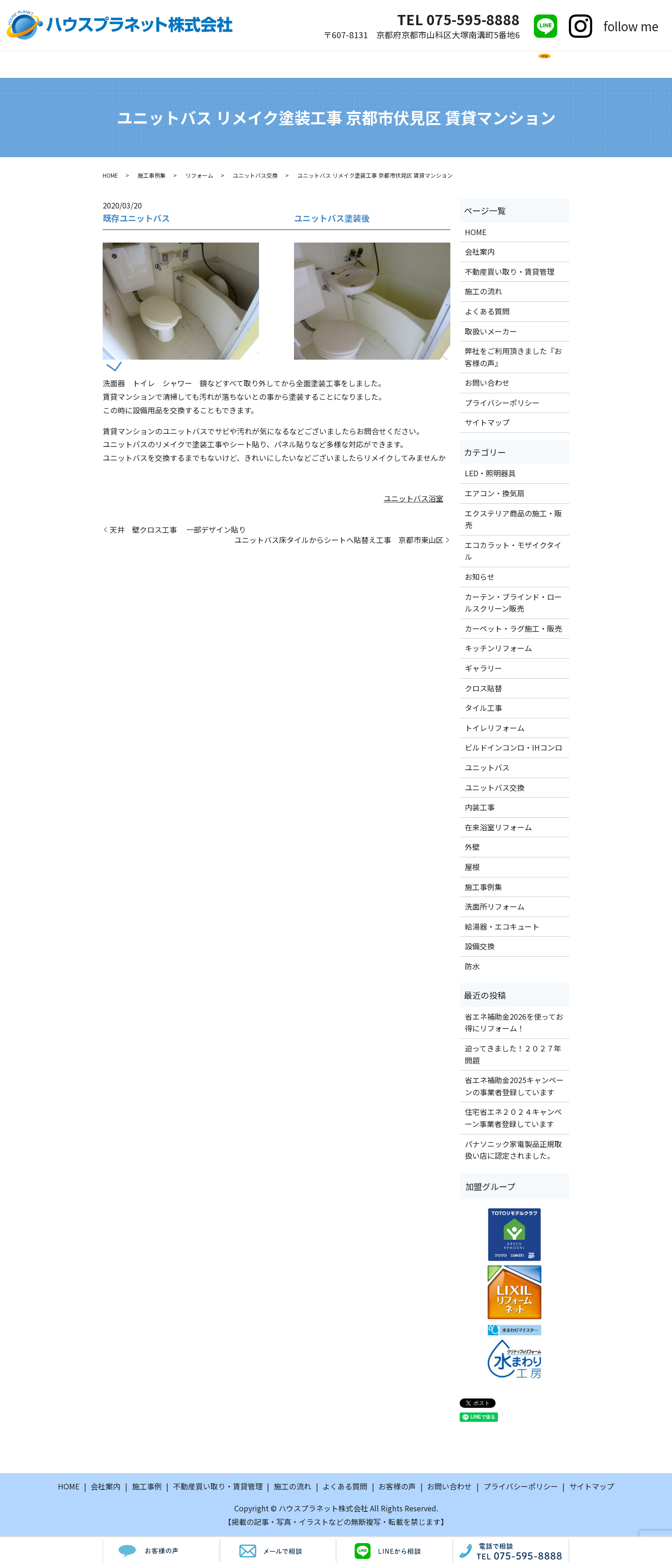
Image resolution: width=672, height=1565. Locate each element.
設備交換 (480, 947)
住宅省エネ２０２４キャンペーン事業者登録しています (513, 1119)
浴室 (435, 499)
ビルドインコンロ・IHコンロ (513, 748)
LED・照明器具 (490, 474)
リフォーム (199, 177)
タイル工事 (483, 709)
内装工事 (480, 808)
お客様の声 (459, 64)
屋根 (472, 868)
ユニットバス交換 (255, 177)
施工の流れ (267, 64)
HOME (126, 64)
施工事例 (216, 64)
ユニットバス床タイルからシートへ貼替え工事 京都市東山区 (338, 541)
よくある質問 (326, 64)
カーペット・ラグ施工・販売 (513, 629)
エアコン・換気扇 (495, 494)
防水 (472, 967)
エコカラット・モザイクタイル (513, 552)
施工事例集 (152, 177)
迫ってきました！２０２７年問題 (513, 1055)
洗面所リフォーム (495, 907)
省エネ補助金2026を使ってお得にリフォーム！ (514, 1024)
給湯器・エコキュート (502, 927)
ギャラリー (483, 669)
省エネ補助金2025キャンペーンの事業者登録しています (514, 1087)
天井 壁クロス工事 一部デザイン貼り (178, 530)
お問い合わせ (518, 64)
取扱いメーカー (394, 64)
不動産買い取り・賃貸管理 (509, 272)
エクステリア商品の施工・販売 (513, 520)
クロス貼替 (483, 689)
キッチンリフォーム (498, 649)
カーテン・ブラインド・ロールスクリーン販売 (513, 603)
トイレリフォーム (495, 728)
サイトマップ (487, 423)
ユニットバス (406, 499)
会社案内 (169, 64)
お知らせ (480, 578)
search (561, 69)
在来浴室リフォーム (498, 828)
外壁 (472, 848)
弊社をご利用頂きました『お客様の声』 (513, 358)
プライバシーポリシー (502, 404)
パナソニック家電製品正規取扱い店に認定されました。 (513, 1150)
